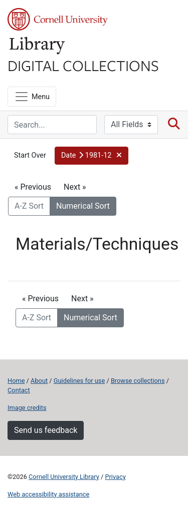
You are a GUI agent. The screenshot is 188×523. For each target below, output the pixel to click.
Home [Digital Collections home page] (16, 380)
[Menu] (32, 97)
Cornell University (58, 19)
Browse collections (138, 380)
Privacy (115, 476)
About (39, 380)
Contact (19, 390)
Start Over (30, 155)
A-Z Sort (29, 206)
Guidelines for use (79, 380)
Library (38, 46)
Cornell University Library (64, 476)
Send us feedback (45, 430)
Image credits (27, 407)
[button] (91, 156)
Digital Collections (83, 65)
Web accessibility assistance (48, 494)
